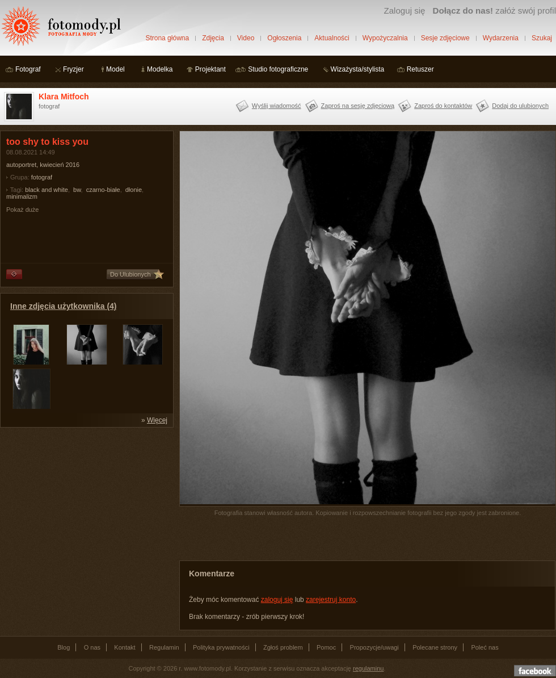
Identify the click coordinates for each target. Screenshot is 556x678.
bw (77, 189)
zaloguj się (277, 600)
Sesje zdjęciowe (445, 38)
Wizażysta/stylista (358, 69)
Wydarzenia (501, 38)
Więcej (157, 420)
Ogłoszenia (284, 38)
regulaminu (368, 668)
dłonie (133, 189)
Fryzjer (73, 69)
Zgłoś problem (283, 647)
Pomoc (326, 647)
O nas (92, 647)
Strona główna (167, 38)
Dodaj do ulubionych (520, 105)
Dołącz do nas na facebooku (535, 670)
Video (245, 38)
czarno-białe (103, 189)
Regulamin (164, 647)
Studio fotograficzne (278, 69)
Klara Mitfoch (64, 96)
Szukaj (542, 38)
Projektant (210, 69)
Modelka (159, 69)
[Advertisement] (85, 504)
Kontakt (124, 647)
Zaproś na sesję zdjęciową (358, 105)
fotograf (41, 177)
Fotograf (28, 69)
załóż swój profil (494, 10)
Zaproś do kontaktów (443, 105)
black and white (46, 189)
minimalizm (21, 196)
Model (115, 69)
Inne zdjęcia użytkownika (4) (63, 306)
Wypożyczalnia (385, 38)
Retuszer (420, 69)
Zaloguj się (404, 10)
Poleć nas (484, 647)
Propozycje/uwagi (374, 647)
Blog (63, 647)
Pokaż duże (22, 209)
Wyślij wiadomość (276, 105)
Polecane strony (434, 647)
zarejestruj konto (331, 600)
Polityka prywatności (221, 647)
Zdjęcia (213, 38)
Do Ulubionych (130, 274)
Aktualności (331, 38)
